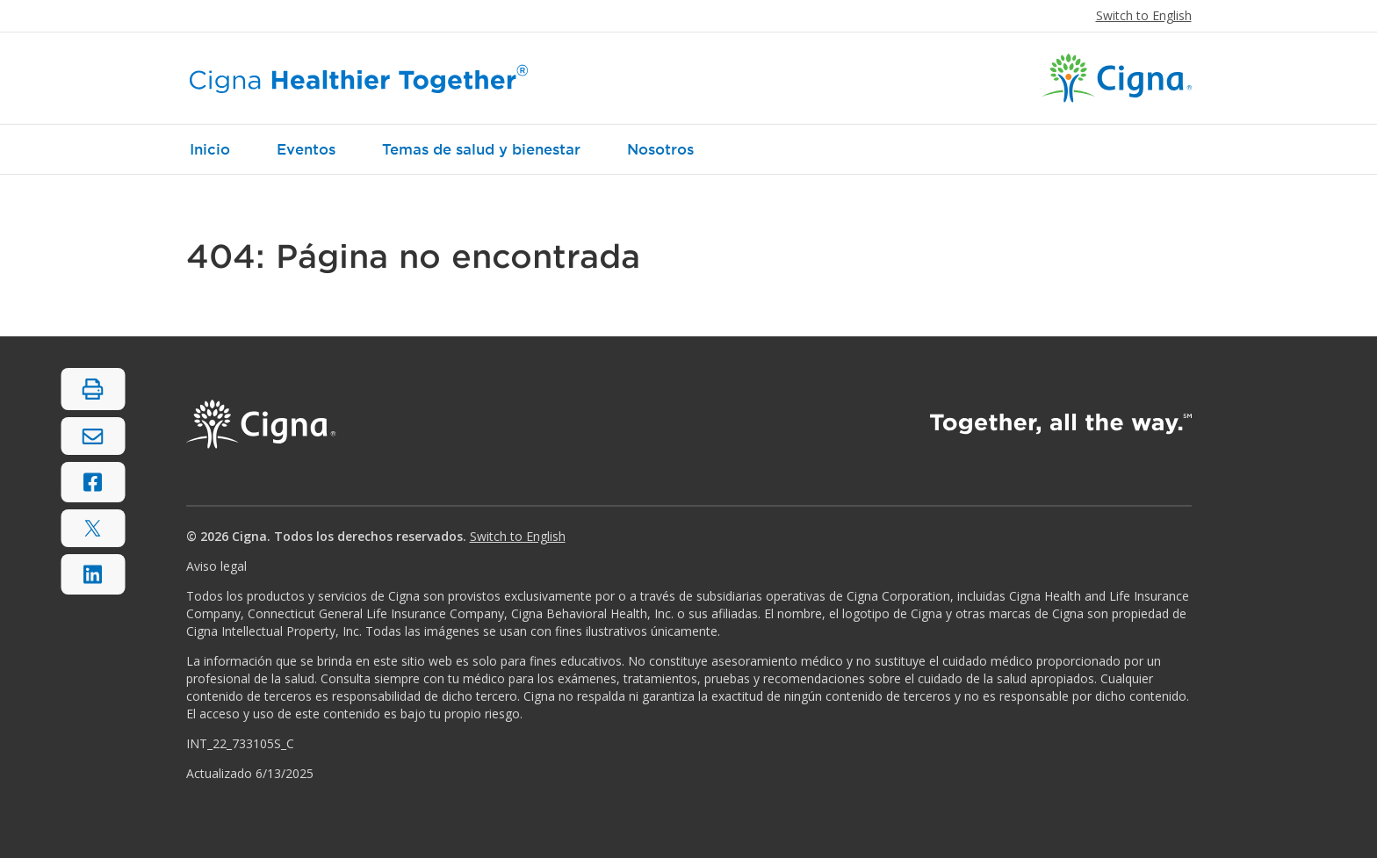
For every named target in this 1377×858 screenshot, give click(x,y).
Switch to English (1144, 15)
